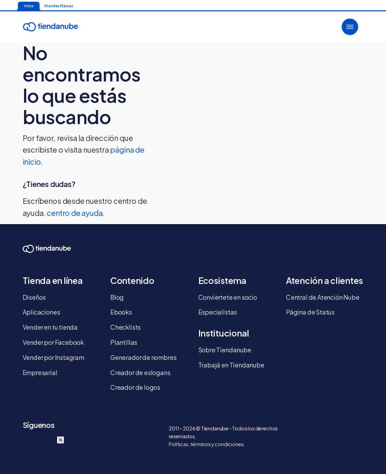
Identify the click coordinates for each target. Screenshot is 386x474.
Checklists (125, 327)
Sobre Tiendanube (224, 350)
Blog (117, 297)
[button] (350, 27)
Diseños (34, 297)
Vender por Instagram (53, 357)
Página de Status (310, 312)
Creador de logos (135, 387)
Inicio (28, 6)
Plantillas (123, 342)
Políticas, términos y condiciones (206, 444)
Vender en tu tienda (50, 327)
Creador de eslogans (140, 372)
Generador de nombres (143, 357)
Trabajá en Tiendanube (231, 365)
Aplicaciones (41, 312)
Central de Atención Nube (323, 297)
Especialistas (217, 312)
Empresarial (40, 372)
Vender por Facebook (53, 342)
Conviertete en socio (227, 297)
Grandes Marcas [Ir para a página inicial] (58, 6)
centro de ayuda (74, 213)
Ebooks (121, 312)
